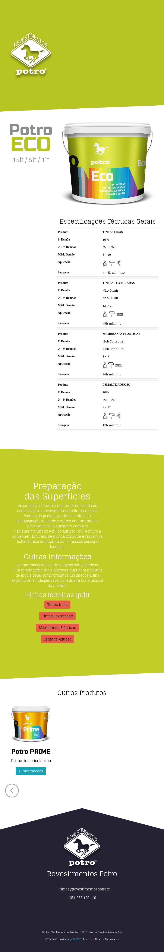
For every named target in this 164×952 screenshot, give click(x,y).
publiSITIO (75, 939)
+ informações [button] (31, 771)
